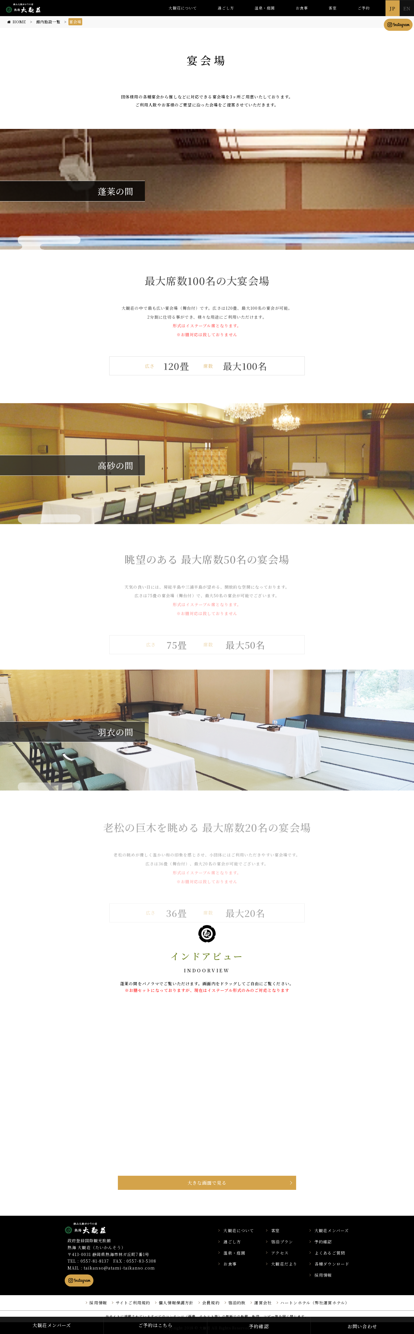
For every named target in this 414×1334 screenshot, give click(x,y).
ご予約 (364, 8)
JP (392, 8)
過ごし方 (226, 8)
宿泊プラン (282, 1242)
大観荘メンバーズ (332, 1230)
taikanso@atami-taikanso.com (119, 1268)
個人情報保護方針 (176, 1303)
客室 (333, 8)
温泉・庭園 (265, 8)
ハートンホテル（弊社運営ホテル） (314, 1303)
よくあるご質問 (330, 1253)
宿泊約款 (237, 1303)
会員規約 (210, 1303)
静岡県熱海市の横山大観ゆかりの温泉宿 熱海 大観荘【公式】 (93, 1228)
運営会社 (262, 1303)
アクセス (279, 1253)
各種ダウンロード (332, 1264)
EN (407, 8)
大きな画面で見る (207, 1182)
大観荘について (182, 8)
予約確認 (323, 1242)
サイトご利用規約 (133, 1303)
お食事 (302, 8)
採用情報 (323, 1275)
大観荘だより (284, 1264)
